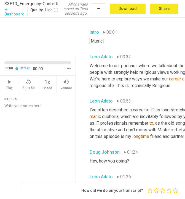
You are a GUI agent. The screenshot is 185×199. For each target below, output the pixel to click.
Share (164, 8)
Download (128, 8)
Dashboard (14, 12)
